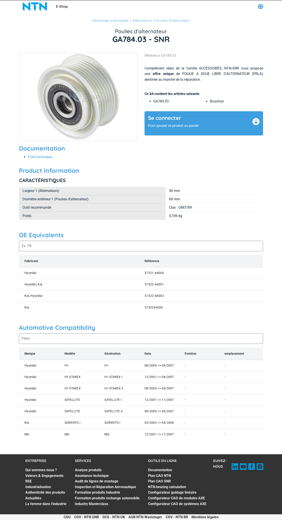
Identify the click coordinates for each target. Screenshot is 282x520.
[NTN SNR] (34, 6)
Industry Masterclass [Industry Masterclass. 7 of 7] (91, 504)
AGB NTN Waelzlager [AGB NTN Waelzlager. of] (145, 517)
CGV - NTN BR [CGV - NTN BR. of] (177, 517)
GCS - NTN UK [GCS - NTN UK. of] (113, 517)
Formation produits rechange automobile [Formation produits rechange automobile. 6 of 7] (107, 498)
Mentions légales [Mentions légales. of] (205, 517)
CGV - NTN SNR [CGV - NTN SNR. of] (86, 517)
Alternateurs (142, 20)
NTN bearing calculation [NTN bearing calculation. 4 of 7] (167, 487)
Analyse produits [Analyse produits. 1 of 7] (88, 470)
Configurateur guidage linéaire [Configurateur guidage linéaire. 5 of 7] (172, 492)
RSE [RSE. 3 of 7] (28, 481)
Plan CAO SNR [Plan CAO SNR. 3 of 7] (159, 481)
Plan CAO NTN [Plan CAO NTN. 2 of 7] (159, 476)
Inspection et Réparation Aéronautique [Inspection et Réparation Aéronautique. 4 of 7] (105, 487)
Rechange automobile (110, 20)
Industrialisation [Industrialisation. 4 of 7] (38, 487)
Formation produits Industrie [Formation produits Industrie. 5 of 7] (97, 492)
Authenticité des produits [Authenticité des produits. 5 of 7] (45, 492)
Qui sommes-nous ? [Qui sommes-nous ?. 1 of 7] (41, 470)
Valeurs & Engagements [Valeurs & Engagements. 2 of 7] (44, 476)
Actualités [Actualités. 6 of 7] (33, 498)
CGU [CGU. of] (67, 517)
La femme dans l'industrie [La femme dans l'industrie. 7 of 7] (46, 504)
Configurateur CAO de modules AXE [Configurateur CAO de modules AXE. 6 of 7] (176, 498)
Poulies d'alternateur (173, 20)
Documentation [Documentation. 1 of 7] (160, 470)
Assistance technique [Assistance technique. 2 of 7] (92, 476)
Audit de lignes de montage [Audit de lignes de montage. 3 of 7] (96, 481)
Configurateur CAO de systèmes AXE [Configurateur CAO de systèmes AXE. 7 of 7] (177, 504)
